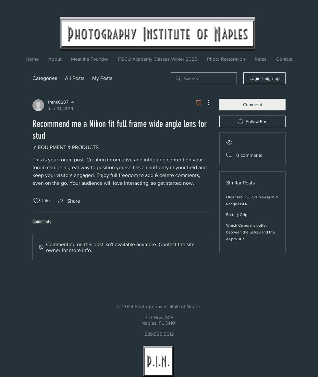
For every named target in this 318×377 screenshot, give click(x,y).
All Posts (74, 78)
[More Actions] (205, 103)
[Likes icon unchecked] (36, 201)
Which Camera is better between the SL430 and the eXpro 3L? (250, 232)
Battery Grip (236, 214)
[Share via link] (68, 201)
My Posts (102, 78)
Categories (44, 78)
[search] (204, 78)
